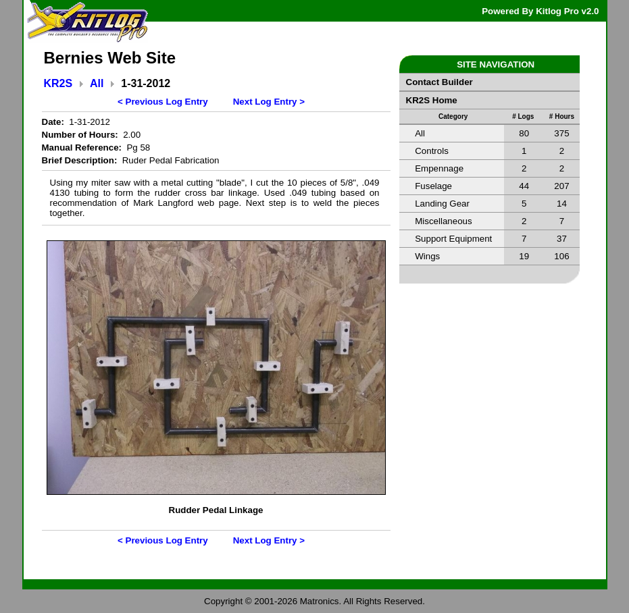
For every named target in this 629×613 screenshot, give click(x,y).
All (96, 83)
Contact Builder (439, 82)
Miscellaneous (443, 221)
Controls (432, 151)
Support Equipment (453, 239)
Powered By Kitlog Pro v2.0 (540, 11)
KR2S (58, 83)
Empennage (439, 168)
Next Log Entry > (269, 102)
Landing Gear (442, 203)
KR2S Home (431, 100)
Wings (427, 256)
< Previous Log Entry (163, 102)
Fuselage (433, 186)
